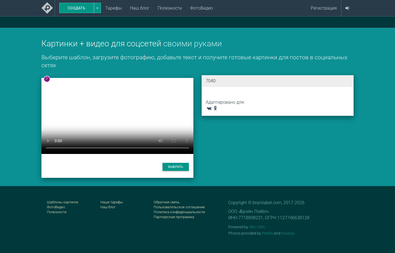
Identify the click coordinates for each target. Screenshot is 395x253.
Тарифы (113, 8)
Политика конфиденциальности (179, 212)
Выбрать (175, 167)
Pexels (267, 233)
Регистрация (324, 8)
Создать (76, 8)
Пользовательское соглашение (179, 207)
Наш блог (139, 8)
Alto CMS (257, 227)
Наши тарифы (111, 202)
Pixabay (288, 233)
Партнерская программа (174, 217)
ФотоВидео (201, 8)
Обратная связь (167, 202)
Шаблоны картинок (62, 202)
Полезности (170, 8)
